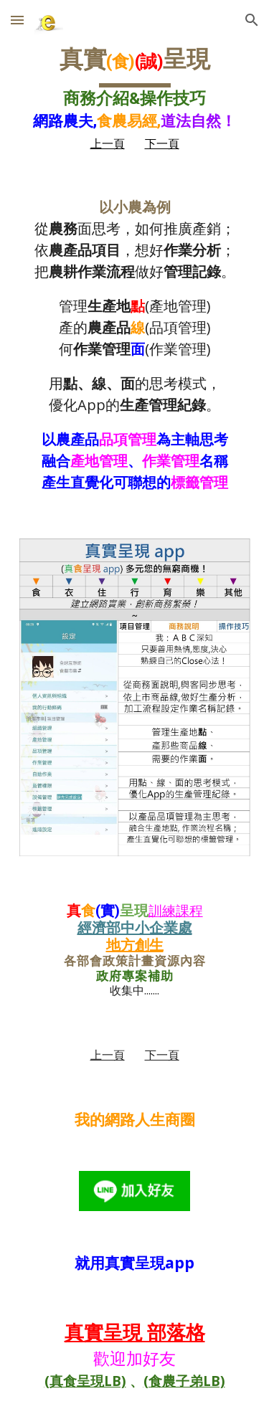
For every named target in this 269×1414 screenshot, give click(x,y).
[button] (17, 19)
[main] (135, 97)
